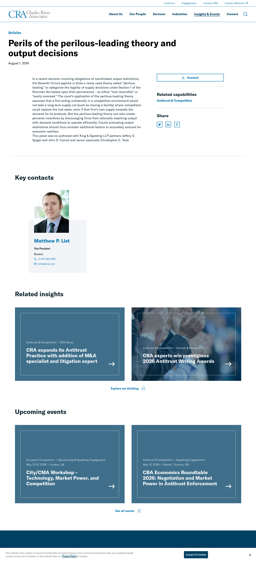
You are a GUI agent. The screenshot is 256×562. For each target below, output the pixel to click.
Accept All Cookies (196, 556)
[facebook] (232, 549)
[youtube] (239, 549)
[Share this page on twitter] (159, 124)
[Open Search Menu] (245, 14)
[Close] (250, 557)
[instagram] (246, 549)
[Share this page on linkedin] (168, 124)
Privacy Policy (69, 558)
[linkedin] (225, 549)
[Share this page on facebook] (177, 124)
